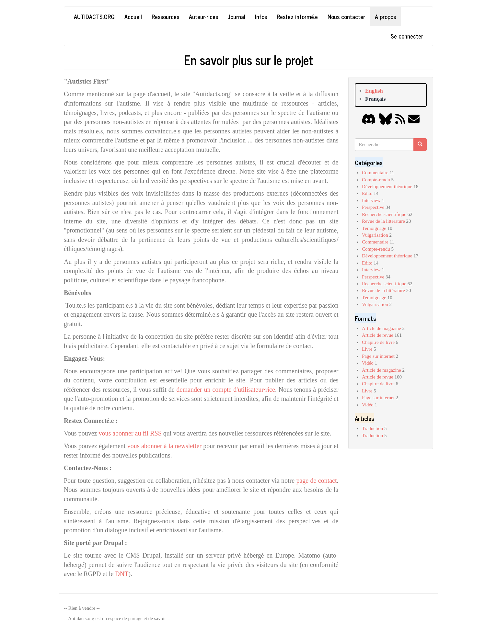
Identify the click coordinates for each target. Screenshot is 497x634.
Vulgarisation (375, 235)
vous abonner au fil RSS (130, 433)
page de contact (316, 480)
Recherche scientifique (384, 214)
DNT (121, 573)
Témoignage (374, 228)
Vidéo (368, 363)
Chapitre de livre (378, 342)
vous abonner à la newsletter (164, 445)
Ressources (165, 16)
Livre (367, 349)
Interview (371, 200)
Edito (367, 193)
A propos (385, 16)
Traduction (372, 428)
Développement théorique (387, 186)
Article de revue (377, 335)
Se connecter (407, 36)
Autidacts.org (94, 16)
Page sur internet (378, 356)
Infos (261, 16)
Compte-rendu (376, 179)
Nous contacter (346, 16)
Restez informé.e (297, 16)
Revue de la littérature (383, 221)
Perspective (373, 207)
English (374, 91)
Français (375, 99)
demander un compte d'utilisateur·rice (226, 389)
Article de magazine (381, 328)
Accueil (133, 16)
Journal (236, 16)
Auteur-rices (203, 16)
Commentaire (375, 172)
